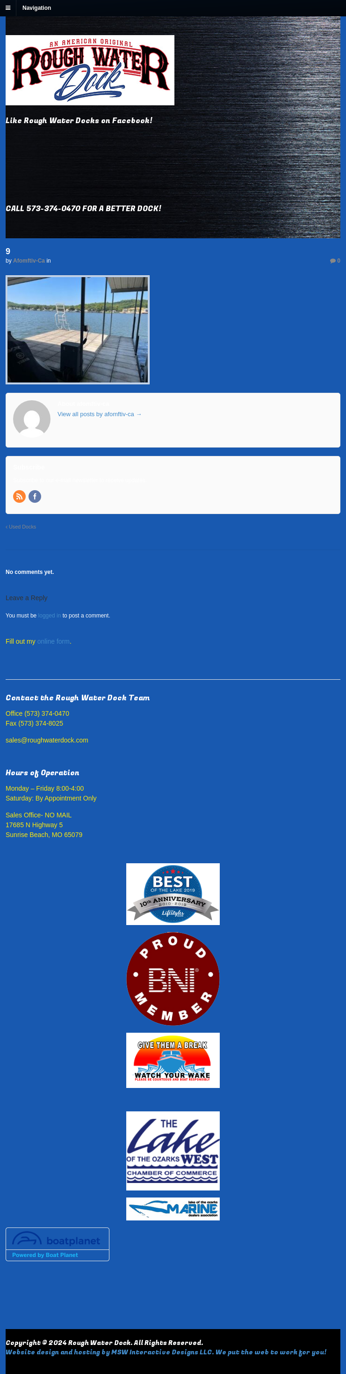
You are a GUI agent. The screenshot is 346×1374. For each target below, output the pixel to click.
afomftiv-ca (29, 260)
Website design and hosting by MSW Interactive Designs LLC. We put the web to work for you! (166, 1352)
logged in (49, 615)
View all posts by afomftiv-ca (100, 414)
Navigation (36, 8)
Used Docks (21, 526)
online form (53, 641)
